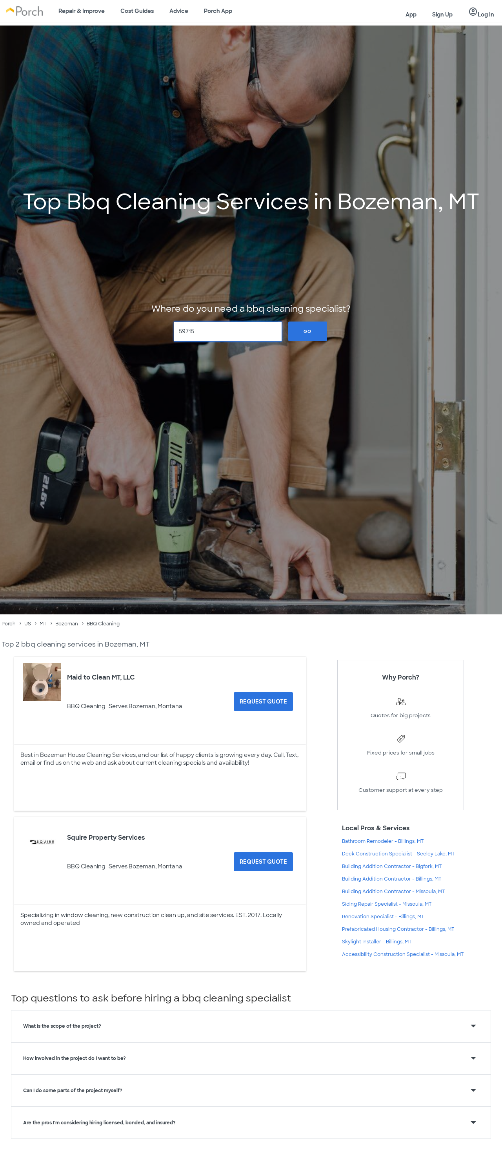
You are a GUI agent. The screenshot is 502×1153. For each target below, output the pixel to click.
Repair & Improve (81, 11)
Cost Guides (137, 11)
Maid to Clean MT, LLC (101, 677)
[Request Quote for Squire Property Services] (263, 861)
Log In (481, 12)
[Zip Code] (228, 332)
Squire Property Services (106, 837)
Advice (178, 11)
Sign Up (442, 14)
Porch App (218, 11)
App (411, 14)
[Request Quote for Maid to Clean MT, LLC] (263, 701)
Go (307, 331)
